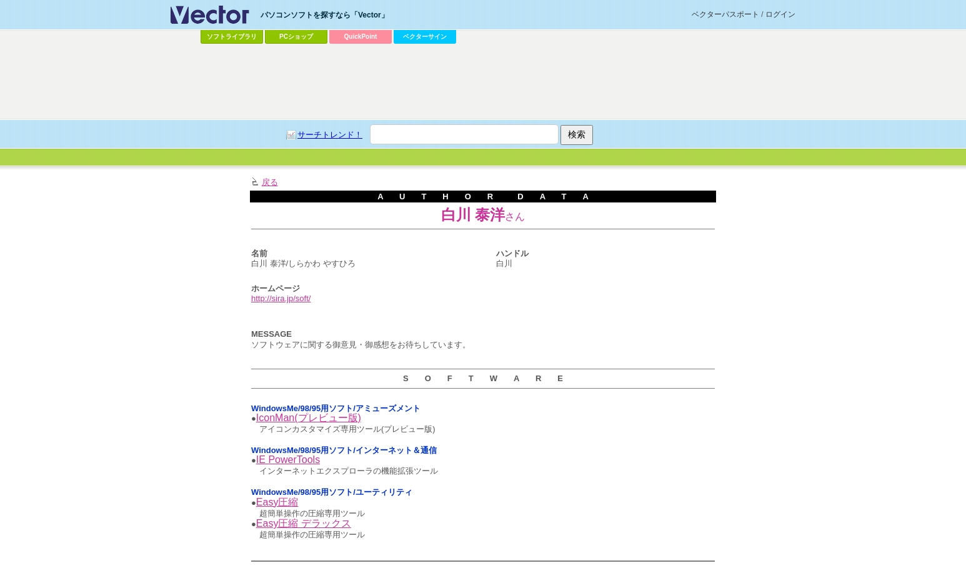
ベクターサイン (425, 36)
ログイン (780, 14)
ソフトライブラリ (232, 36)
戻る (270, 182)
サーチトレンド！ (329, 134)
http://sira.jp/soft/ (281, 298)
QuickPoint (360, 36)
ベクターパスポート (725, 14)
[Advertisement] (483, 82)
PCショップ (296, 36)
